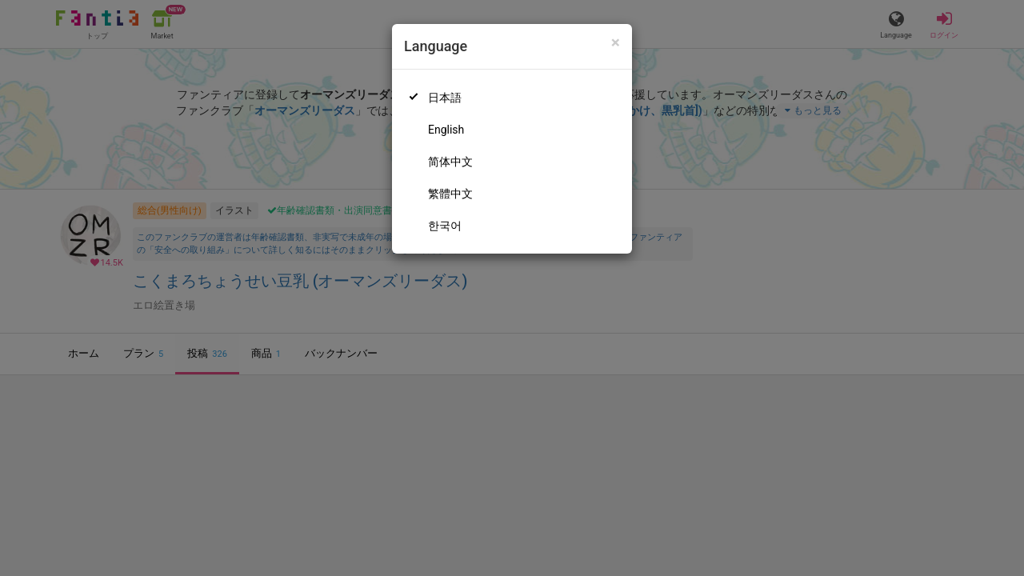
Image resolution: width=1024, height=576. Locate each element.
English (446, 129)
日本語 (445, 97)
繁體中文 (450, 193)
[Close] (615, 42)
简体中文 (450, 161)
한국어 (445, 225)
